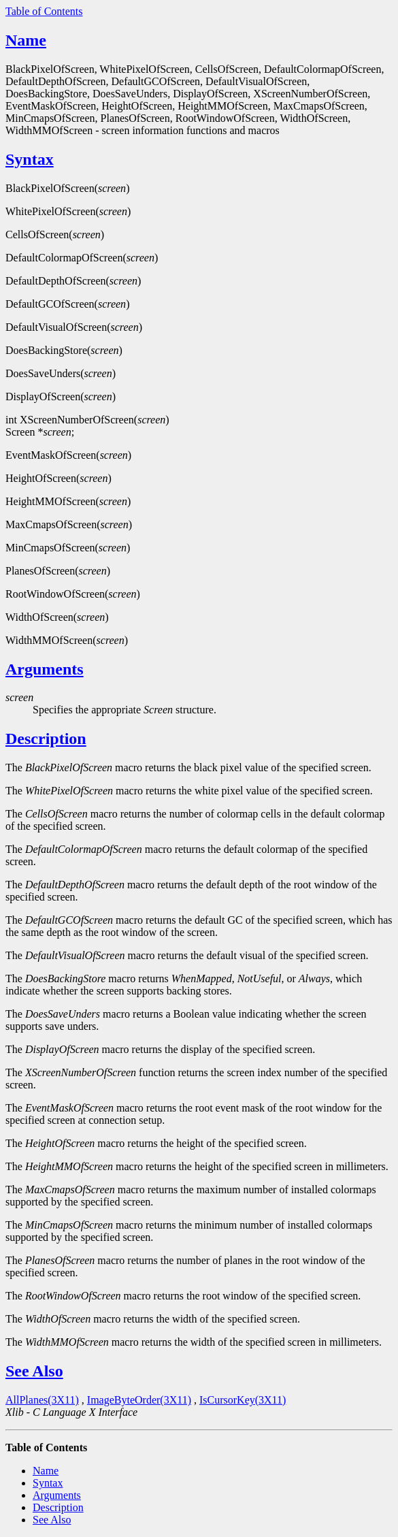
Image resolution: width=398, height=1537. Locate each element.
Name (25, 40)
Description (45, 738)
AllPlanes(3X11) (42, 1400)
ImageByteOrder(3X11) (139, 1400)
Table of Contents (44, 11)
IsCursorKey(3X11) (242, 1400)
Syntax (29, 159)
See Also (34, 1371)
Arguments (44, 669)
